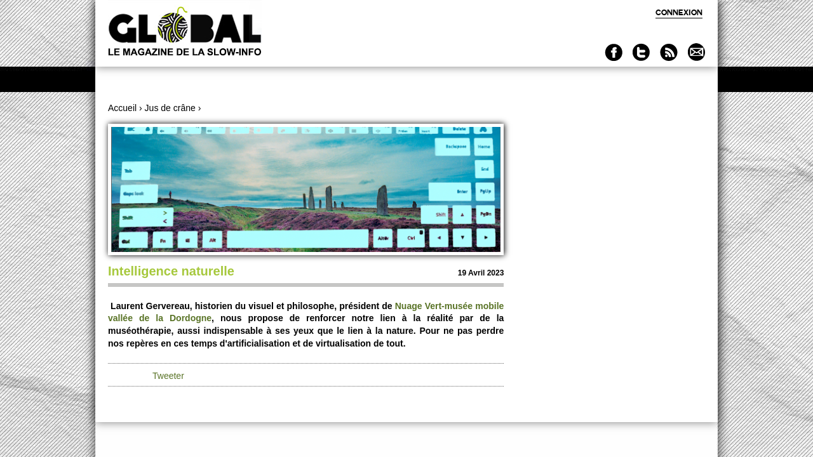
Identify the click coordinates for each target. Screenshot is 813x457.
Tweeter (168, 376)
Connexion (678, 12)
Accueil (122, 108)
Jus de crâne (170, 108)
